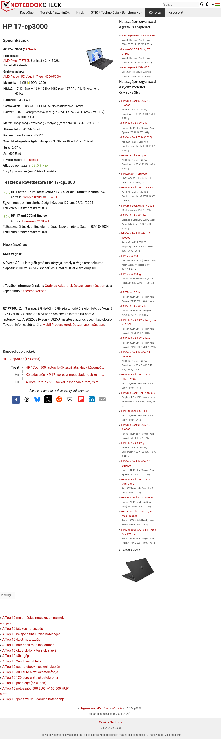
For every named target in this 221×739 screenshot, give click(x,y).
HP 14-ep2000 (129, 256)
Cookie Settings (110, 722)
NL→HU (47, 221)
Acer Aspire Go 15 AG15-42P (138, 35)
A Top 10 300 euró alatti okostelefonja (30, 672)
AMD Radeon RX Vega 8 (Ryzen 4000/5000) (32, 76)
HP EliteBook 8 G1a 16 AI (136, 338)
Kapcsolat (176, 12)
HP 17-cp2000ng (131, 274)
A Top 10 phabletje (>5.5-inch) (24, 683)
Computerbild (32, 197)
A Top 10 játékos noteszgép (22, 629)
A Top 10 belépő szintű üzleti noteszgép (31, 634)
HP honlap (31, 160)
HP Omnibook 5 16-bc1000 (137, 497)
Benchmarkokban (33, 291)
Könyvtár (155, 12)
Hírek (80, 12)
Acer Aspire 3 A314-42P (135, 67)
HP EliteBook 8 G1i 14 (134, 410)
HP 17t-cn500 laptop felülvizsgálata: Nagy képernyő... (65, 368)
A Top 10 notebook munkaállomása (28, 645)
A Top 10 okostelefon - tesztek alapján (30, 650)
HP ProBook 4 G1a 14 (134, 306)
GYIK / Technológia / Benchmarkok (116, 12)
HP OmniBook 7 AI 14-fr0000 (138, 392)
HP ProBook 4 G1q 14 (134, 155)
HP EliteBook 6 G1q (132, 443)
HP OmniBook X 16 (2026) (136, 137)
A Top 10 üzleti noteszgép (21, 639)
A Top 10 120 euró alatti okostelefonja (30, 678)
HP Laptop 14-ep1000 (134, 173)
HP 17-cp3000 (13, 359)
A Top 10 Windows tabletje (21, 661)
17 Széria (30, 49)
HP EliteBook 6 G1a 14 (134, 123)
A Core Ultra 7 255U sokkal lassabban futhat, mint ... (64, 382)
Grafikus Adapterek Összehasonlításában (75, 286)
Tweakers (29, 221)
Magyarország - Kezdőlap (94, 708)
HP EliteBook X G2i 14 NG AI (137, 187)
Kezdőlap (27, 12)
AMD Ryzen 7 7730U (16, 61)
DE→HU (52, 197)
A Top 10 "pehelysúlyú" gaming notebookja (33, 699)
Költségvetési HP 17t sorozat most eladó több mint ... (65, 375)
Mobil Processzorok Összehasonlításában (73, 325)
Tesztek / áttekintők (55, 12)
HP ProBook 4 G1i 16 (133, 215)
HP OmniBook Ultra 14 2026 (137, 205)
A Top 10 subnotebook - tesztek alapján (31, 667)
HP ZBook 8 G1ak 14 (133, 292)
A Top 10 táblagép (15, 656)
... (216, 12)
